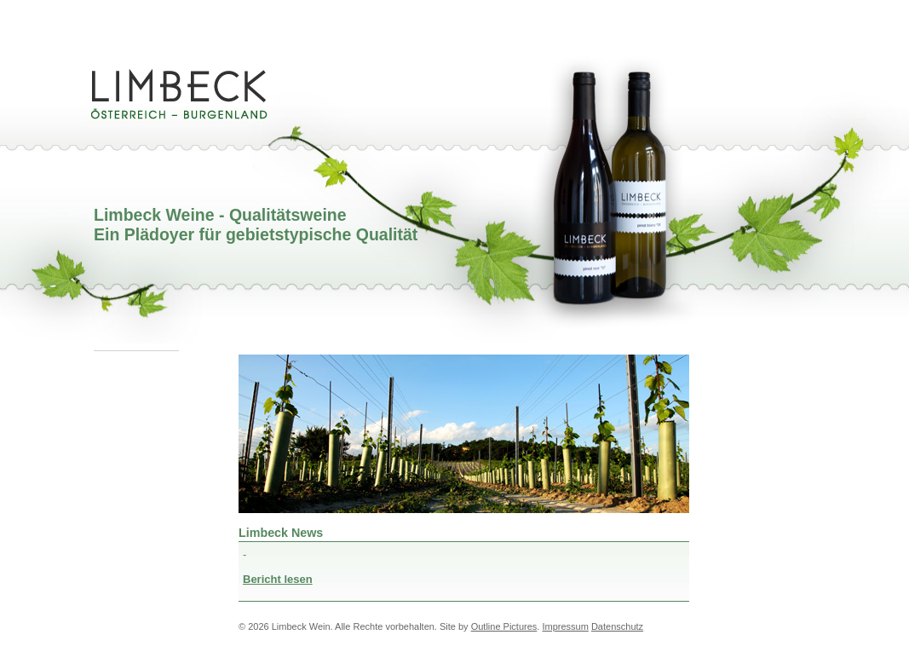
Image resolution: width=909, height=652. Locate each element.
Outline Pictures (504, 626)
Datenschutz (617, 626)
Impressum (565, 626)
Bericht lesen (278, 579)
